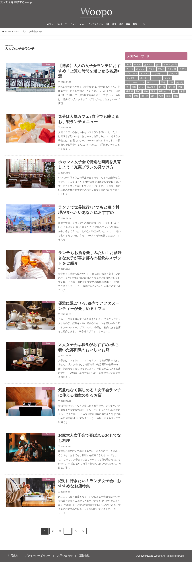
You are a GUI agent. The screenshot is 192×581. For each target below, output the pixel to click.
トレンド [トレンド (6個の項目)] (144, 75)
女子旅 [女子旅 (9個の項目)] (171, 89)
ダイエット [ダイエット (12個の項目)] (131, 75)
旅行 (121, 26)
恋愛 (114, 26)
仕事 (107, 26)
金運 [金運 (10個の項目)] (168, 97)
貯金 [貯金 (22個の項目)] (136, 97)
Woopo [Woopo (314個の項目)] (137, 66)
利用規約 (12, 575)
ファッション (71, 26)
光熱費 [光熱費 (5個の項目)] (179, 84)
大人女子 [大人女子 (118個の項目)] (151, 89)
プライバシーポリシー (35, 575)
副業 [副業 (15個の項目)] (134, 89)
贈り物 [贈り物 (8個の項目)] (144, 97)
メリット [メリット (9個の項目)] (156, 80)
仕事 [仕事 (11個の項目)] (171, 84)
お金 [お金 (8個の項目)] (158, 66)
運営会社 (78, 575)
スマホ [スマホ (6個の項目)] (182, 71)
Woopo (158, 575)
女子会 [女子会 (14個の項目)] (162, 89)
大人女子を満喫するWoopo (16, 2)
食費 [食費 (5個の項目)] (176, 97)
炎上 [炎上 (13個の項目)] (175, 93)
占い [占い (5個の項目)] (141, 89)
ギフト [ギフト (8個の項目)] (151, 71)
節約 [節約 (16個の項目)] (128, 97)
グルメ (59, 26)
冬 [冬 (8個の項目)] (127, 89)
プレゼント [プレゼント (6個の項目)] (131, 80)
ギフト (50, 26)
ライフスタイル (96, 26)
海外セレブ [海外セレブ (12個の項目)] (164, 93)
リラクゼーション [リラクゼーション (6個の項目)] (135, 84)
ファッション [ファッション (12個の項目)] (159, 75)
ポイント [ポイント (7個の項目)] (144, 80)
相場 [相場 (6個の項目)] (182, 93)
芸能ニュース (139, 26)
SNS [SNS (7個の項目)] (128, 66)
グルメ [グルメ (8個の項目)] (161, 71)
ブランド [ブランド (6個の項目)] (173, 75)
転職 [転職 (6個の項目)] (161, 97)
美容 (128, 26)
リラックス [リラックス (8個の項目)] (152, 84)
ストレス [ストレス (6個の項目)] (171, 71)
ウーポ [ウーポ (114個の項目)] (129, 71)
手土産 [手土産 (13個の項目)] (129, 93)
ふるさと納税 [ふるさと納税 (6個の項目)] (170, 66)
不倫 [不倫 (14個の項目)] (163, 84)
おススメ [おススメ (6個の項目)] (148, 66)
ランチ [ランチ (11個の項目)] (167, 80)
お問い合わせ (60, 575)
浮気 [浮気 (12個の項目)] (153, 93)
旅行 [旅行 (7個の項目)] (138, 93)
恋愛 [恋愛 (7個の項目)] (180, 89)
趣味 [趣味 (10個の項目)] (153, 97)
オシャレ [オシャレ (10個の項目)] (140, 71)
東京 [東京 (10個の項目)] (146, 93)
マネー (83, 26)
